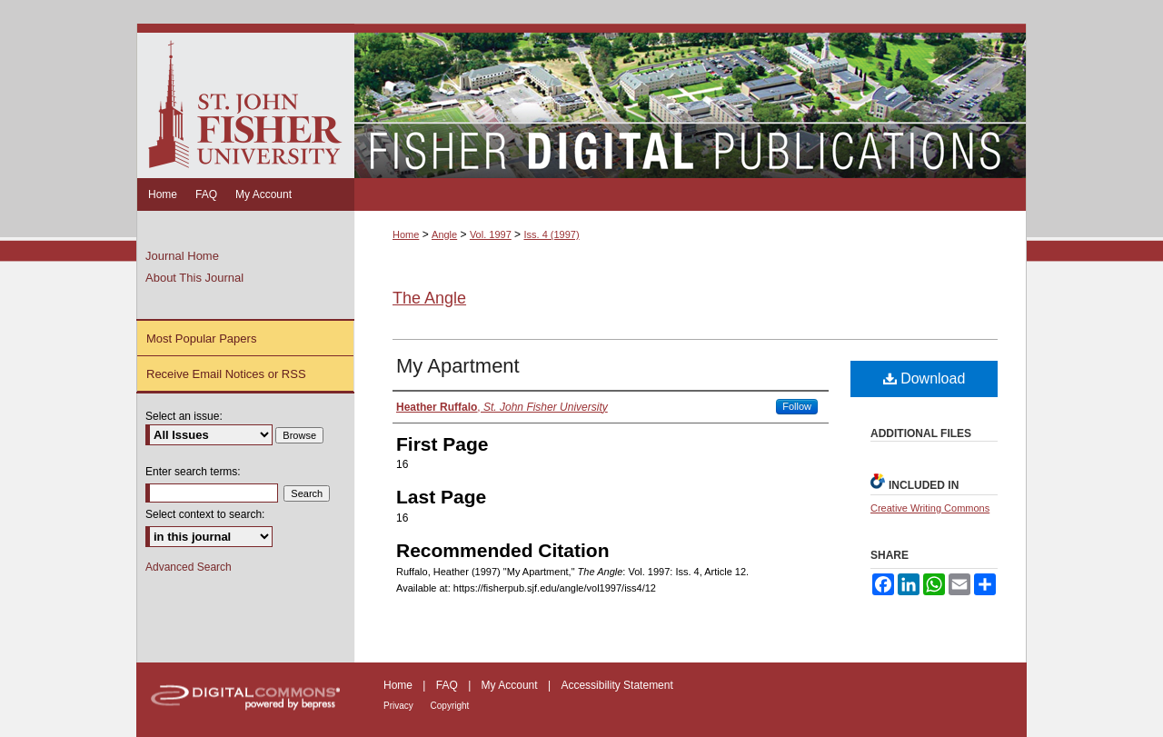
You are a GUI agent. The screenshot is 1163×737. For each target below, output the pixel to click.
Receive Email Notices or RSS (226, 374)
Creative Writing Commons (929, 508)
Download (924, 378)
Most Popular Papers (201, 338)
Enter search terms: (193, 471)
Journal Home (182, 256)
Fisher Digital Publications (690, 101)
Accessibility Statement (616, 685)
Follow (796, 406)
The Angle (429, 298)
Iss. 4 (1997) (551, 234)
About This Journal (194, 277)
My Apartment (458, 365)
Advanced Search (188, 567)
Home (406, 234)
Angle (444, 234)
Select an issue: (184, 416)
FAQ (448, 685)
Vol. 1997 (491, 234)
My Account (511, 685)
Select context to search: (204, 514)
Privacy (399, 706)
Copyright (450, 706)
